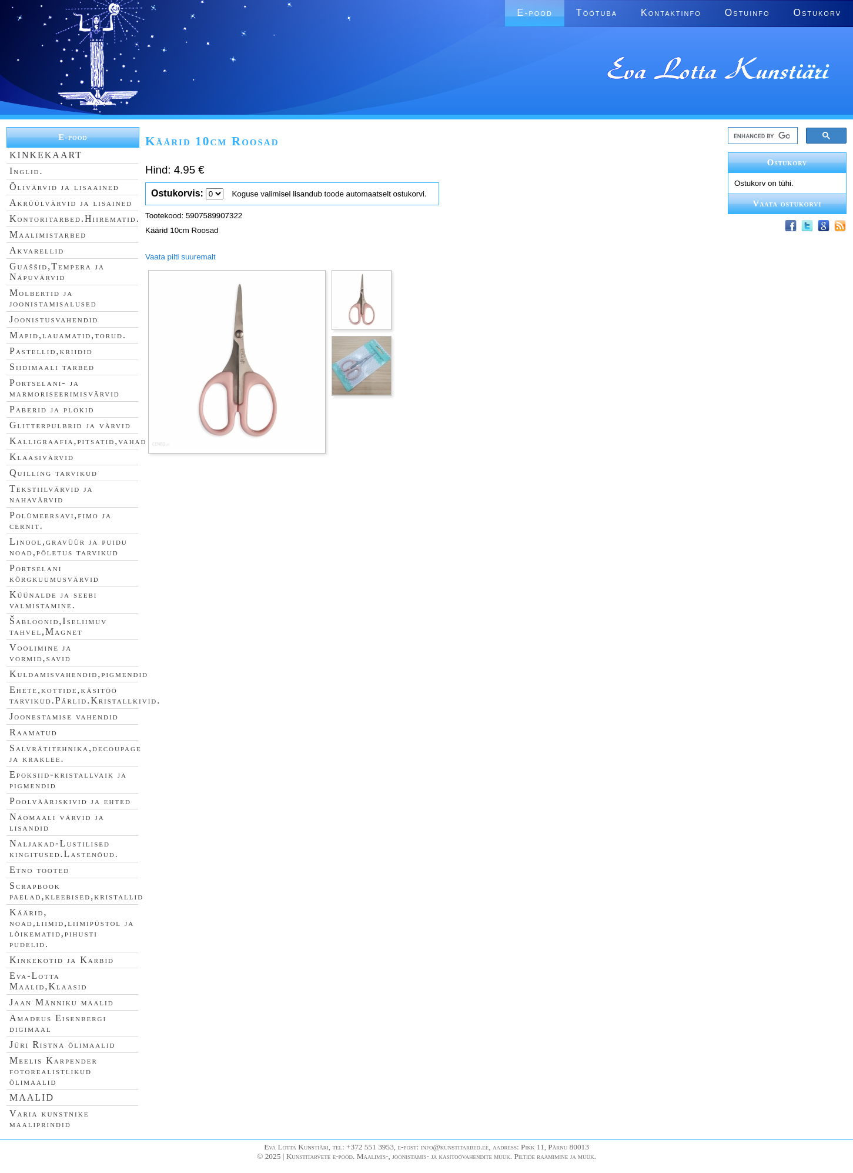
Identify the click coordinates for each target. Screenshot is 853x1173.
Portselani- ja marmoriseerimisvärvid (64, 388)
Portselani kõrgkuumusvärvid (54, 573)
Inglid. (26, 171)
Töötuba (596, 13)
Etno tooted (39, 870)
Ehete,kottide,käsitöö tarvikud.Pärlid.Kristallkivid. (84, 695)
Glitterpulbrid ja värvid (70, 425)
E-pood (534, 13)
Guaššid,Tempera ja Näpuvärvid (57, 271)
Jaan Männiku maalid (61, 1002)
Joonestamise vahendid (64, 716)
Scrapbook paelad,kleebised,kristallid (76, 891)
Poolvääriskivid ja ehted (70, 801)
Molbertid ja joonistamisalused (53, 298)
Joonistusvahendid (53, 319)
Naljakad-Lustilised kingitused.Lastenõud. (64, 848)
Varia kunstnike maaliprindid (49, 1118)
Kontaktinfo (671, 13)
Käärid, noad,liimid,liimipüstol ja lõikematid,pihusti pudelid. (71, 928)
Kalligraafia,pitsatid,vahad (77, 441)
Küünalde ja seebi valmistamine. (53, 599)
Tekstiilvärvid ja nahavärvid (51, 494)
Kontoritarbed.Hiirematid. (74, 219)
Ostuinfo (747, 13)
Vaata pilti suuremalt (180, 256)
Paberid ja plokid (51, 409)
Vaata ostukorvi (787, 203)
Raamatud (33, 732)
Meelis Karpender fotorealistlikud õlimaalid (53, 1071)
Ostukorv (817, 13)
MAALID (31, 1097)
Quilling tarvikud (53, 473)
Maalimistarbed (47, 234)
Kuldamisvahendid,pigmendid (78, 674)
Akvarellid (36, 250)
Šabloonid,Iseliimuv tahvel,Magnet (58, 626)
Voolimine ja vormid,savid (40, 652)
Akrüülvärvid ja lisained (70, 203)
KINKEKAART (45, 155)
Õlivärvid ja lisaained (64, 187)
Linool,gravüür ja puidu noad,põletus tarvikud (68, 546)
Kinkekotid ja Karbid (61, 960)
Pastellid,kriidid (51, 351)
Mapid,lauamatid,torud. (67, 335)
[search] (762, 136)
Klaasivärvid (41, 457)
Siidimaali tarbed (52, 367)
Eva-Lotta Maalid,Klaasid (48, 981)
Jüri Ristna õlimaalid (62, 1044)
